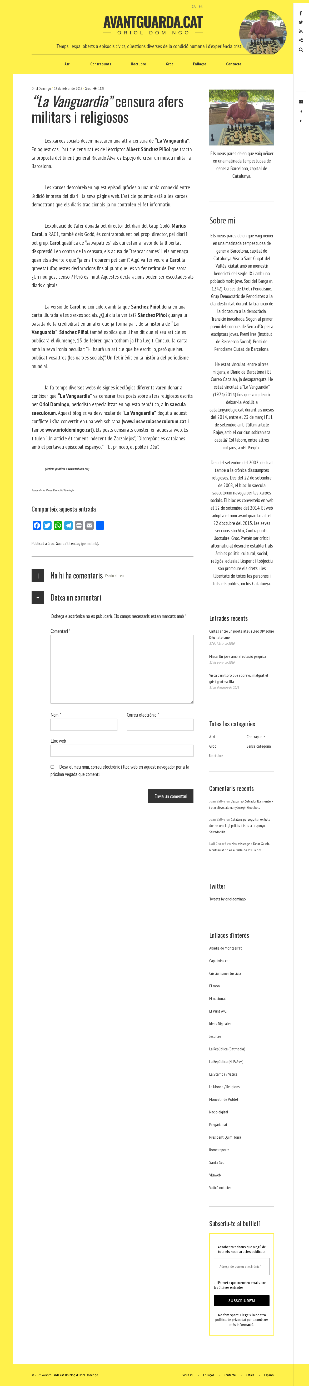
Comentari (61, 631)
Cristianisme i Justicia (225, 973)
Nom (56, 714)
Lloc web (58, 740)
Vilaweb (215, 1174)
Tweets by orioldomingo (227, 899)
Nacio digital (218, 1111)
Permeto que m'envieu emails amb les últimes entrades (240, 1285)
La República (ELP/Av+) (226, 1061)
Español (269, 1375)
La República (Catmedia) (227, 1048)
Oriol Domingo (42, 88)
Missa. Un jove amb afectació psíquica (237, 656)
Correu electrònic (143, 714)
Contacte (233, 63)
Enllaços (199, 63)
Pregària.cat (218, 1124)
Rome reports (219, 1149)
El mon (214, 985)
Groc (169, 63)
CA (194, 6)
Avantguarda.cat (152, 21)
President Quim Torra (225, 1137)
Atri (67, 63)
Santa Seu (217, 1162)
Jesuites (215, 1036)
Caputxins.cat (219, 960)
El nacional (217, 998)
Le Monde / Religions (224, 1086)
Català (250, 1375)
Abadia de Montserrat (225, 948)
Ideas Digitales (220, 1023)
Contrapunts (100, 63)
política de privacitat (230, 1320)
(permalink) (89, 543)
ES (201, 6)
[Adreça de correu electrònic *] (242, 1266)
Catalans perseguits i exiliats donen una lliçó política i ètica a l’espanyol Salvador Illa (239, 825)
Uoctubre (138, 63)
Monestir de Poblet (223, 1099)
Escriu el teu (114, 575)
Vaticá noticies (220, 1187)
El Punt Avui (218, 1011)
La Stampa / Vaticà (223, 1074)
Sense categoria (259, 746)
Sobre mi (187, 1375)
